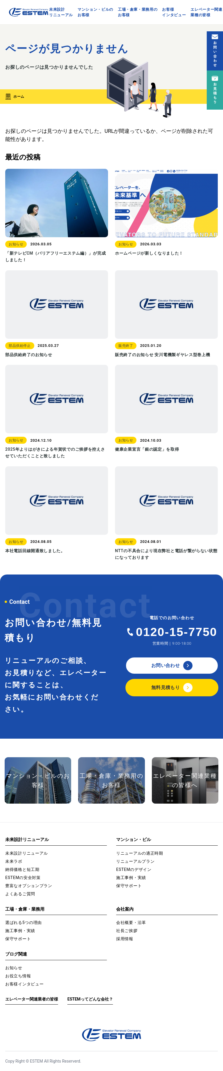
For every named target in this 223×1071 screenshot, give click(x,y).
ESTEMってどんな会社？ (90, 999)
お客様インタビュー (174, 12)
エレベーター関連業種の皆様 (206, 12)
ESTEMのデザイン (134, 869)
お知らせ (13, 967)
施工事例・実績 (131, 877)
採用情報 (124, 938)
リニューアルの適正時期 (139, 853)
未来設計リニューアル (61, 12)
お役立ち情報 (18, 976)
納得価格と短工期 (22, 869)
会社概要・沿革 (131, 922)
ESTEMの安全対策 (23, 877)
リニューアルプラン (135, 861)
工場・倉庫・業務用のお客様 (138, 12)
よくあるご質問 (20, 893)
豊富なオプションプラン (28, 885)
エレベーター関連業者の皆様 (31, 999)
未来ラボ (13, 861)
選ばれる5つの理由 (23, 922)
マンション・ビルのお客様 (95, 12)
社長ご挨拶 (127, 930)
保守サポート (129, 885)
